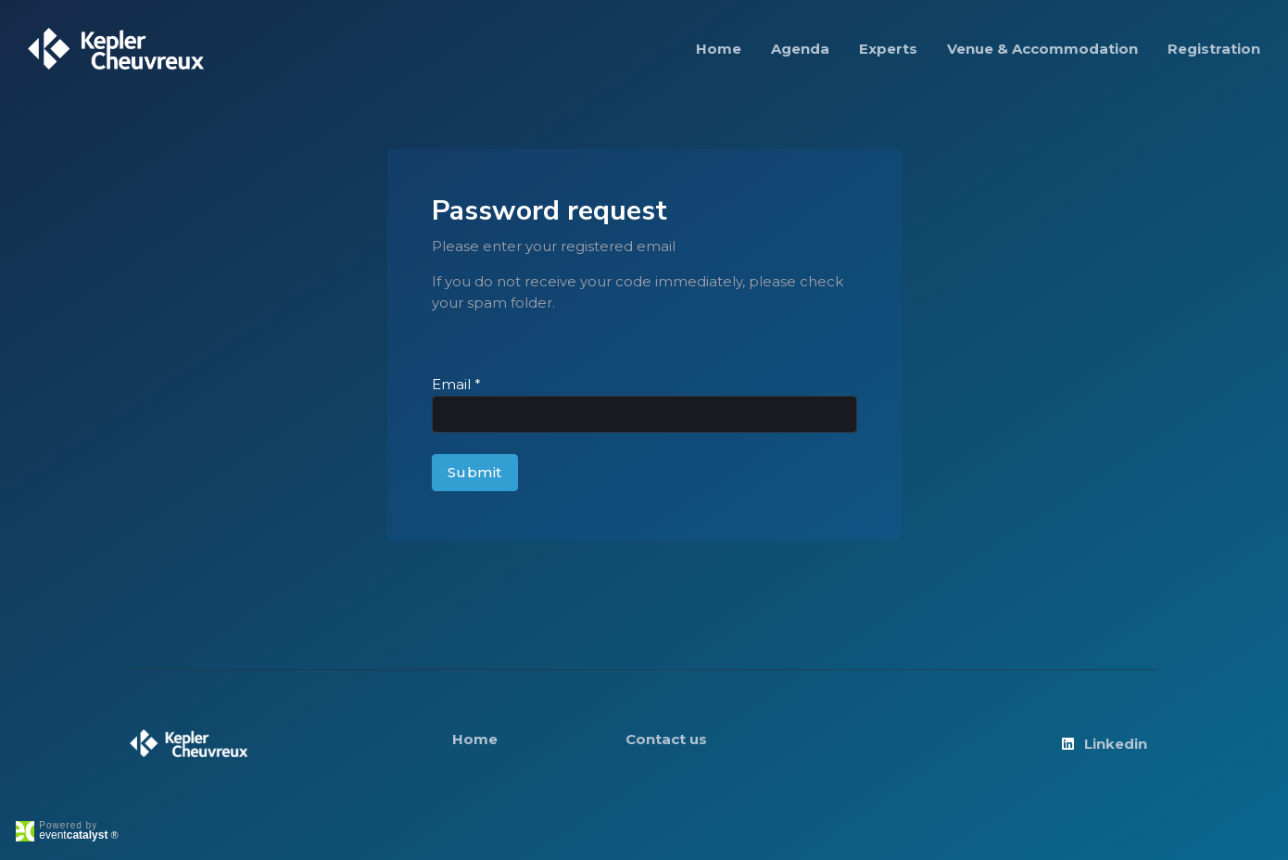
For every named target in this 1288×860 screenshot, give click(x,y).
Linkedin (1103, 743)
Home (718, 48)
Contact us (666, 739)
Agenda (800, 48)
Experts (888, 48)
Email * (456, 384)
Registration (1214, 48)
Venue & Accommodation (1042, 48)
